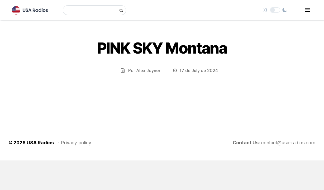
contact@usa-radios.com (288, 142)
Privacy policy (76, 142)
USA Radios (40, 142)
